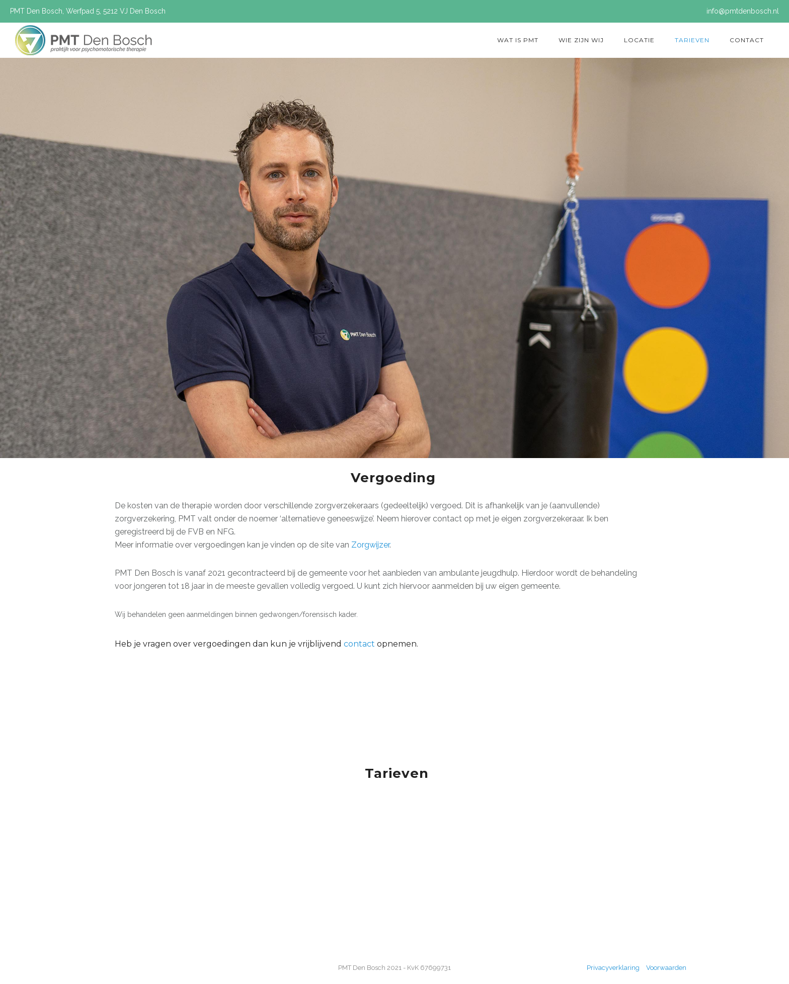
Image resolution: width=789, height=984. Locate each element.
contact (360, 644)
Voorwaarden (666, 967)
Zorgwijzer (370, 545)
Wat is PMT (517, 40)
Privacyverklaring (614, 967)
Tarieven (692, 40)
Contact (747, 40)
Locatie (639, 40)
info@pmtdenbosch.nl (742, 11)
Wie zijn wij (581, 40)
